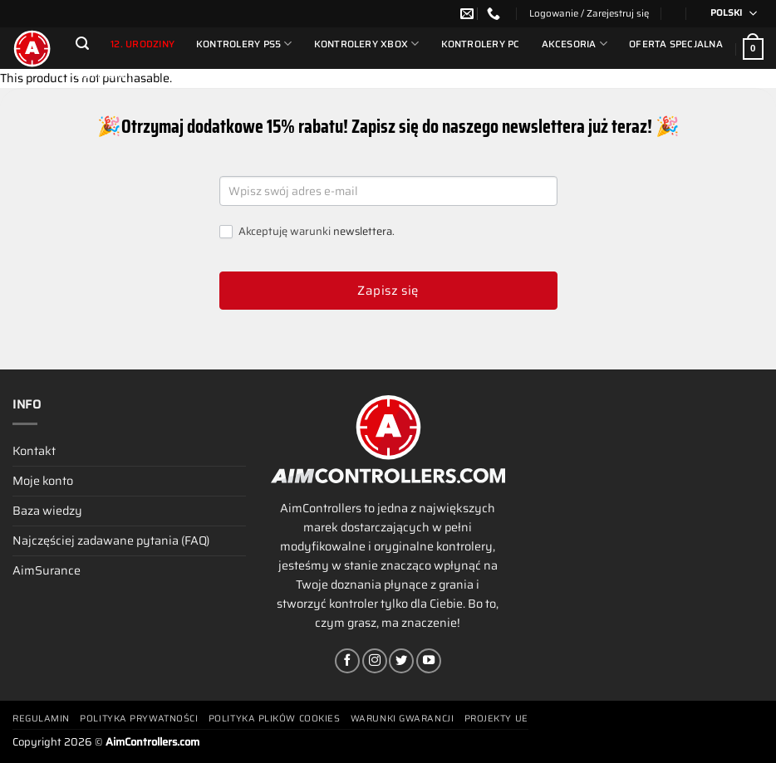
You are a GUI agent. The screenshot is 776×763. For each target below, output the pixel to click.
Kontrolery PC (480, 44)
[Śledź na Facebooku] (347, 660)
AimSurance (46, 570)
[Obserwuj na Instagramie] (374, 660)
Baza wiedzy (47, 510)
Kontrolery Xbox (367, 43)
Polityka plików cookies (275, 719)
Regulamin (41, 719)
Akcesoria (575, 43)
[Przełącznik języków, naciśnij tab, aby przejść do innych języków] (728, 13)
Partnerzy (104, 74)
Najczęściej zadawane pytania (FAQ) (110, 540)
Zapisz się (388, 291)
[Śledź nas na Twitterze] (401, 660)
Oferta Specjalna (676, 44)
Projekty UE (496, 719)
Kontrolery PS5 (244, 43)
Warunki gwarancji (402, 719)
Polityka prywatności (139, 719)
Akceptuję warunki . (307, 232)
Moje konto (42, 481)
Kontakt (34, 451)
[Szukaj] (82, 43)
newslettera (362, 231)
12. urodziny (142, 44)
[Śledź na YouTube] (428, 660)
